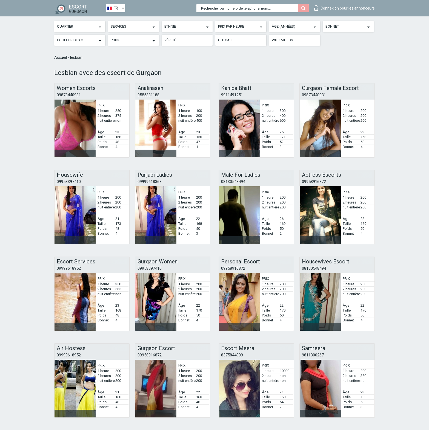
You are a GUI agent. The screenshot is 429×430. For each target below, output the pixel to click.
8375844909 (232, 355)
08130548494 (233, 181)
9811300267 (313, 355)
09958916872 (314, 181)
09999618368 (150, 181)
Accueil (61, 57)
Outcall (225, 40)
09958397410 (69, 181)
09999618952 (69, 268)
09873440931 (69, 94)
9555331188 (148, 94)
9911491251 (232, 94)
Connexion (344, 8)
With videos (282, 40)
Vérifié (170, 40)
